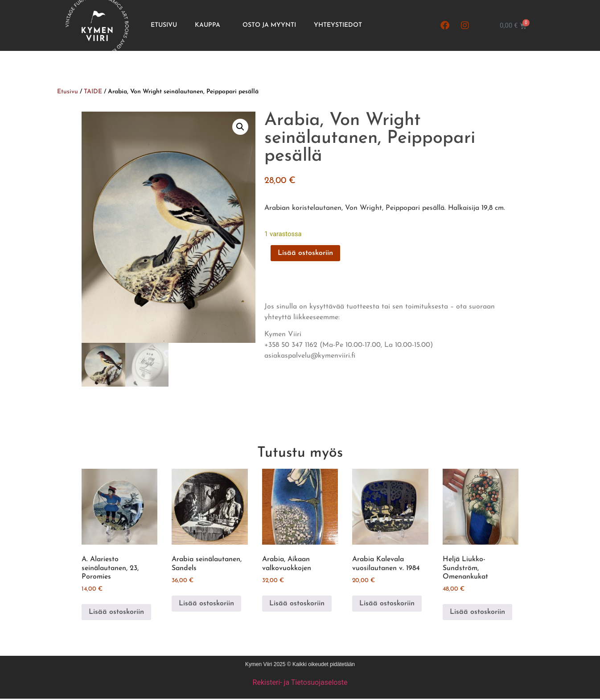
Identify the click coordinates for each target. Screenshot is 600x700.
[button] (240, 127)
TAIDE (93, 91)
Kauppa (210, 25)
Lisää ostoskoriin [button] (116, 613)
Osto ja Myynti (269, 25)
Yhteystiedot (338, 25)
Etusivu (164, 25)
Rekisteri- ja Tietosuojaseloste (300, 683)
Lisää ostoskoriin (305, 253)
